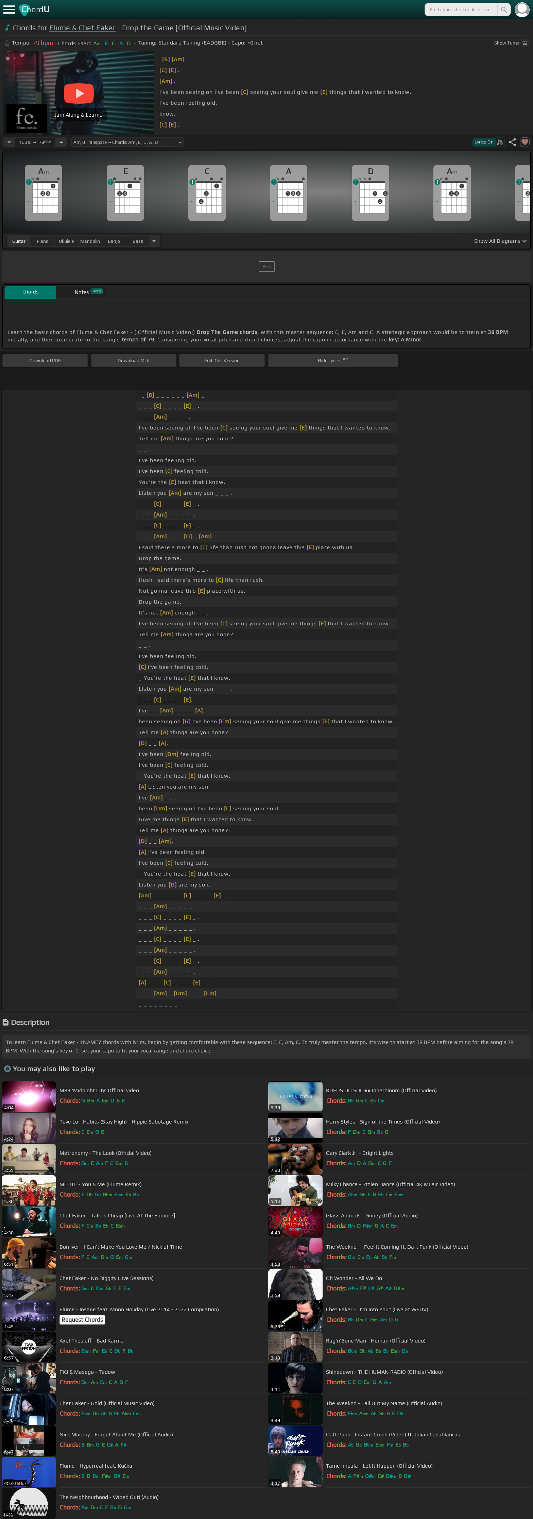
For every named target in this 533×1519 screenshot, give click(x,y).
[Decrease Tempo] (9, 142)
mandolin (90, 241)
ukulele (66, 241)
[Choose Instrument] (154, 241)
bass (138, 241)
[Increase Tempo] (61, 142)
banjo (114, 241)
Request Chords (82, 1319)
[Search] (503, 9)
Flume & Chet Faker (82, 27)
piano (43, 241)
